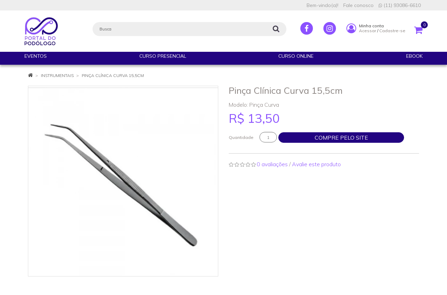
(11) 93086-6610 (400, 5)
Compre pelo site (341, 137)
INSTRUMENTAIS (57, 75)
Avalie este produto (316, 164)
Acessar (367, 30)
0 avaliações (272, 164)
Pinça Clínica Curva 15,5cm (113, 75)
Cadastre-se (392, 30)
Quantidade (241, 137)
